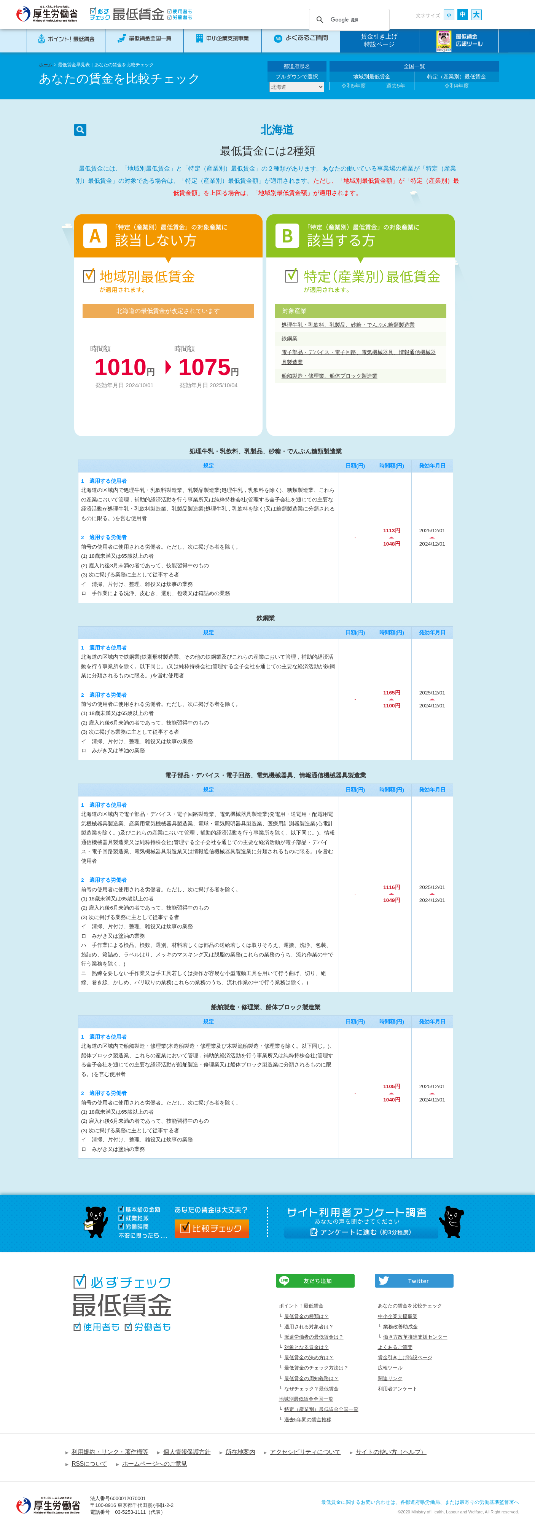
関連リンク (390, 1378)
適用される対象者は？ (309, 1326)
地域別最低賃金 (371, 76)
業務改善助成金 (400, 1326)
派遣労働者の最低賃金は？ (314, 1337)
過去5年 (395, 86)
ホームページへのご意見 (154, 1463)
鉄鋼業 (290, 338)
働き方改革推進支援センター (415, 1337)
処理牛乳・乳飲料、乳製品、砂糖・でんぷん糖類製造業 (348, 325)
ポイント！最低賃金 (301, 1306)
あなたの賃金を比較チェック (410, 1306)
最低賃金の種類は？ (306, 1316)
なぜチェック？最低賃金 (311, 1389)
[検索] (348, 19)
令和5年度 (353, 86)
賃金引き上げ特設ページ (379, 40)
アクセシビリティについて (305, 1452)
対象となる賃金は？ (306, 1347)
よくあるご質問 (395, 1347)
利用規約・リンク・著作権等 (110, 1452)
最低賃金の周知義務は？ (311, 1378)
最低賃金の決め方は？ (309, 1357)
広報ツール (390, 1368)
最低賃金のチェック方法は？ (316, 1368)
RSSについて (89, 1463)
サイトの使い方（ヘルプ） (391, 1452)
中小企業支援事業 (397, 1316)
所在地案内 (240, 1452)
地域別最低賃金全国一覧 (306, 1399)
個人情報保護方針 (186, 1452)
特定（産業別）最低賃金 (456, 76)
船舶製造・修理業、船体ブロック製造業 (329, 376)
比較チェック (212, 1228)
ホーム (46, 64)
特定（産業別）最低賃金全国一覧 (321, 1409)
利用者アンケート (397, 1389)
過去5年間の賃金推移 (307, 1419)
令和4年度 (456, 86)
